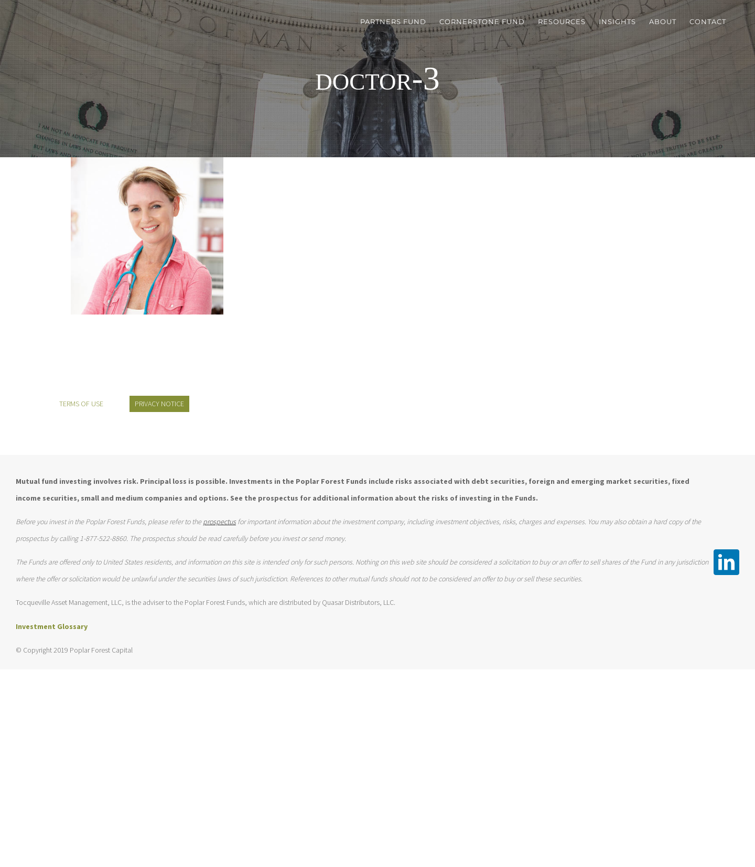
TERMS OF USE (81, 403)
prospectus (219, 521)
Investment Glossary (52, 626)
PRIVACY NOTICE (159, 403)
